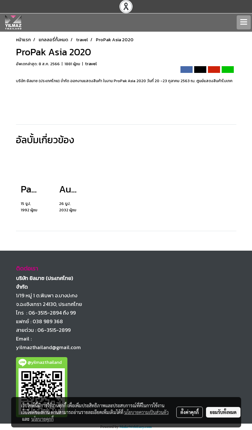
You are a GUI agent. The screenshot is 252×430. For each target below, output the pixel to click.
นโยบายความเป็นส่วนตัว (146, 412)
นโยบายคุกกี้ (42, 419)
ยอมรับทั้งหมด (223, 412)
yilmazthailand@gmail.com (48, 347)
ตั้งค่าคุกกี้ (189, 412)
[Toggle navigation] (244, 22)
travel (91, 63)
